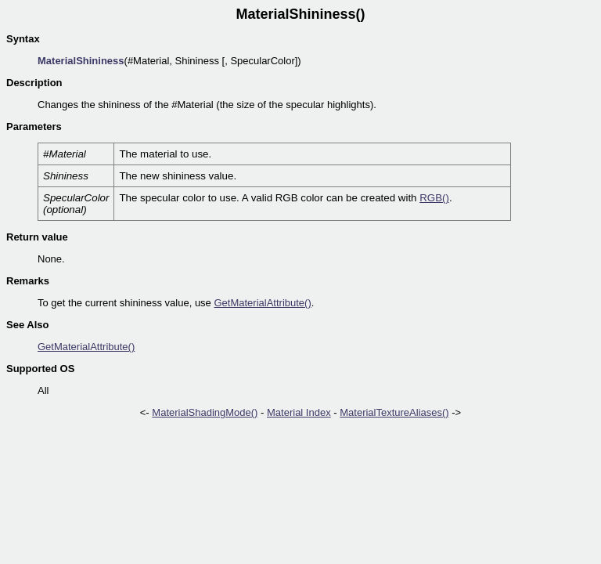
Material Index (299, 412)
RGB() (434, 198)
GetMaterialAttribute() (262, 303)
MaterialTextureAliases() (394, 412)
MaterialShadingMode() (204, 412)
